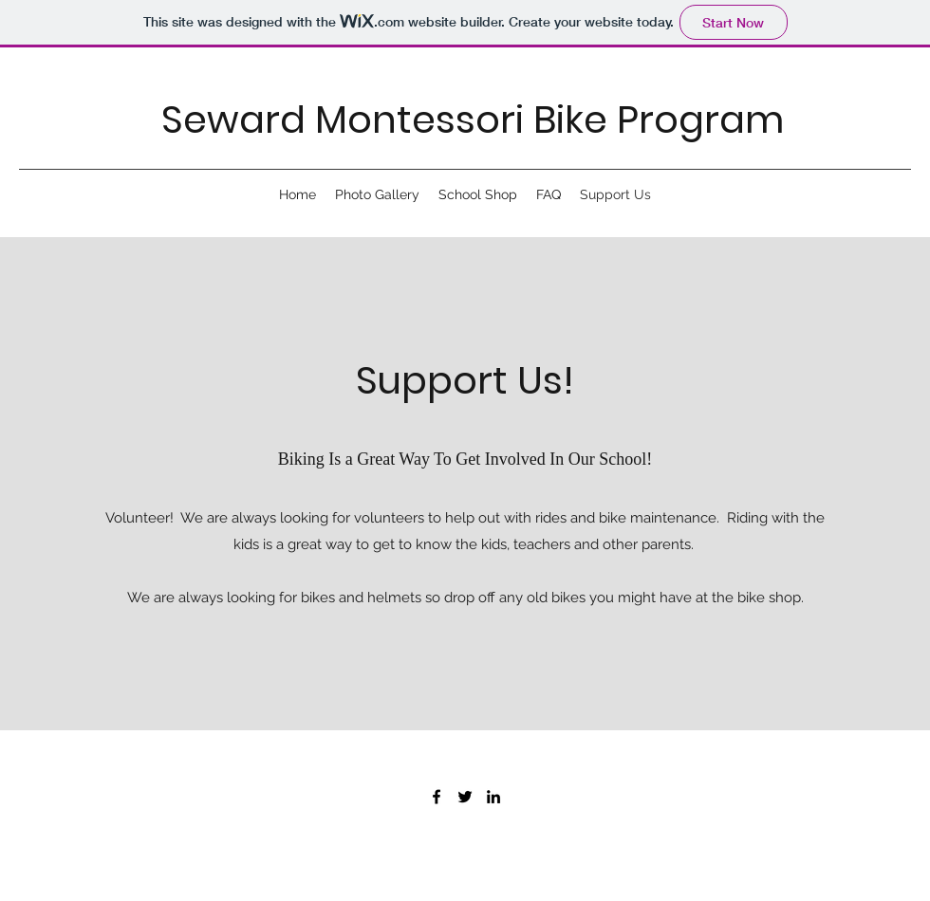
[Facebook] (436, 796)
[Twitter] (465, 796)
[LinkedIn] (493, 796)
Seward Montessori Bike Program (472, 119)
